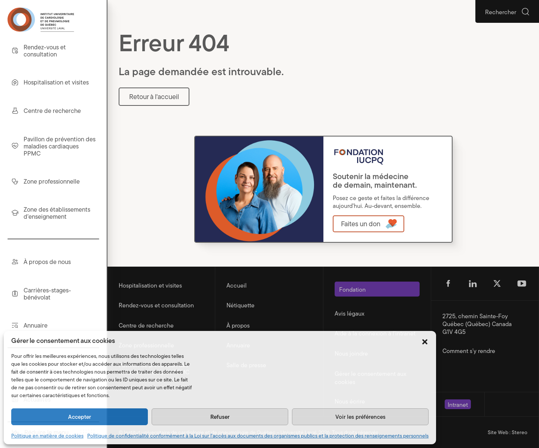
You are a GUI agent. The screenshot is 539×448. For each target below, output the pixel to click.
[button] (425, 340)
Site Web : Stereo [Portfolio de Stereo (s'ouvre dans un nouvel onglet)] (507, 432)
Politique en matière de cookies (47, 436)
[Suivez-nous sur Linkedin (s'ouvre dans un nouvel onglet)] (472, 283)
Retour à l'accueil (154, 96)
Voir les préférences (360, 416)
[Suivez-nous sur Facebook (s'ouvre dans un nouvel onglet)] (448, 283)
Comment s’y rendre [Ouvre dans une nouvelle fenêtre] (468, 350)
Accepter (79, 416)
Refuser (219, 416)
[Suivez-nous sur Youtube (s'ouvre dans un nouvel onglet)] (521, 283)
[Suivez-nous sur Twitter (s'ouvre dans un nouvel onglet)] (497, 283)
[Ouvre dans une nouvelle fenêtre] (368, 223)
